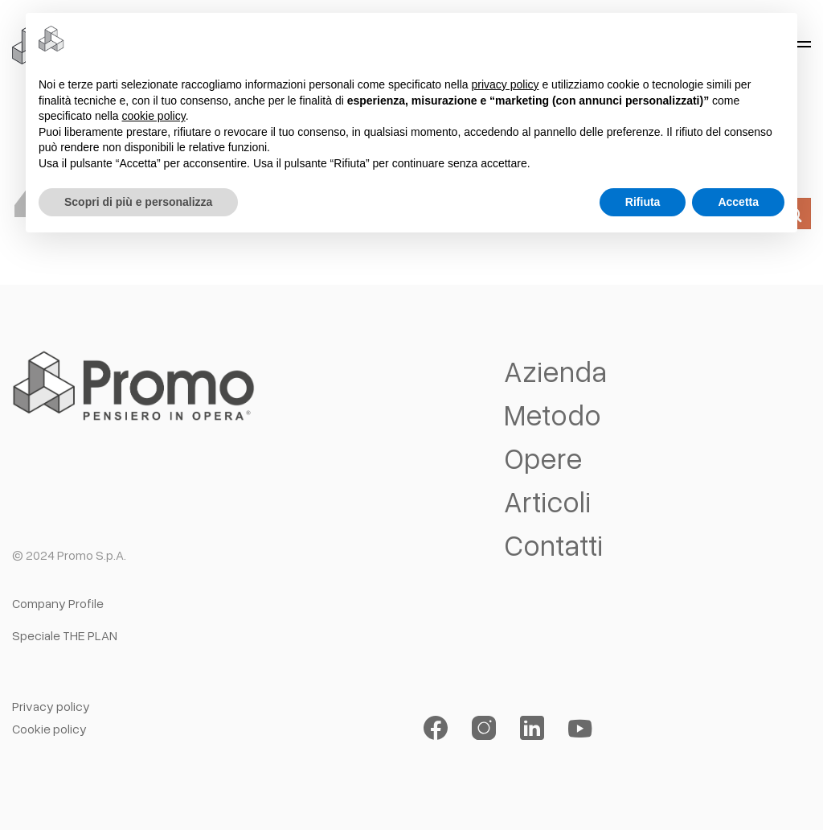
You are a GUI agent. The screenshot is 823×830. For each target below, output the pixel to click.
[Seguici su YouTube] (580, 728)
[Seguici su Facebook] (436, 728)
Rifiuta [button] (643, 201)
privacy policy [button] (505, 84)
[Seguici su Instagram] (484, 728)
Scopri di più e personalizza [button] (138, 201)
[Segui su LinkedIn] (532, 728)
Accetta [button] (738, 201)
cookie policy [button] (154, 115)
